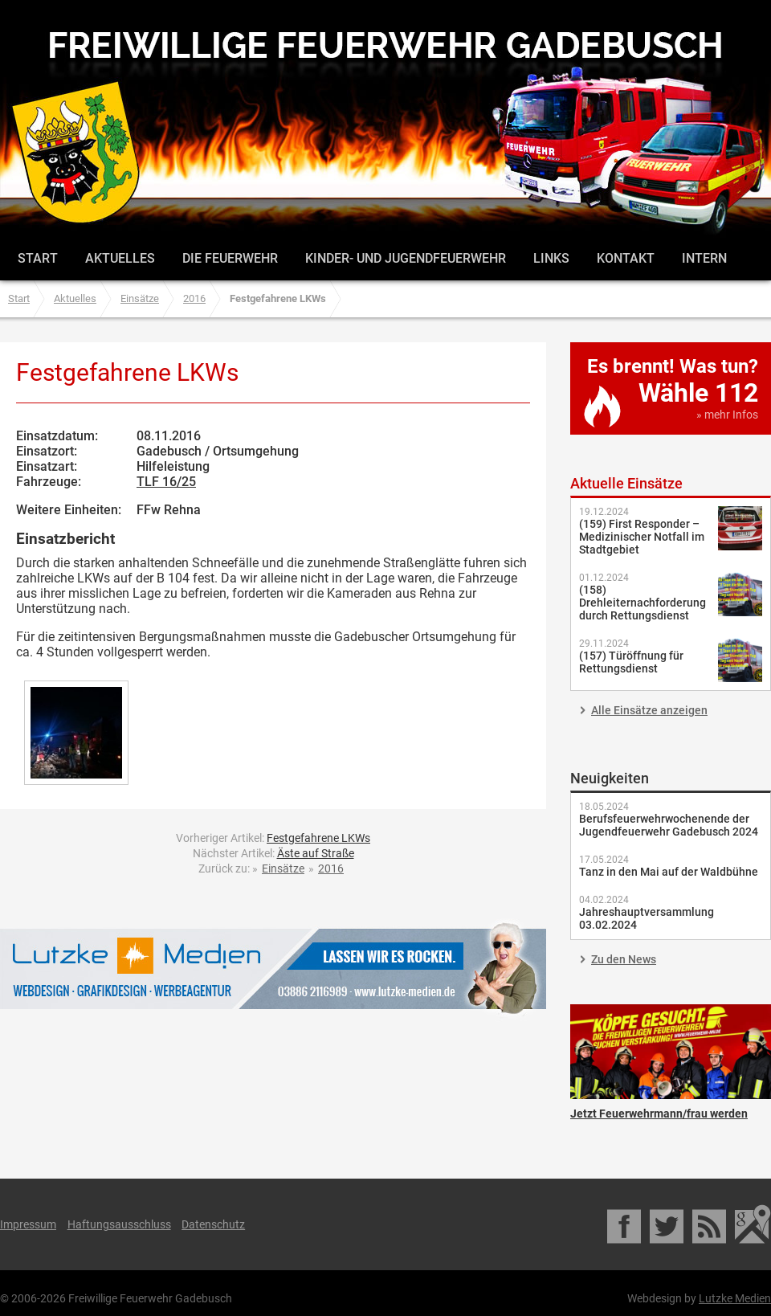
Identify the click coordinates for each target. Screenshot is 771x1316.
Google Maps (753, 1224)
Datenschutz (213, 1224)
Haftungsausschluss (119, 1224)
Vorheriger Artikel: (273, 838)
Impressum (28, 1224)
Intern (704, 258)
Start (38, 258)
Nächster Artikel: (273, 853)
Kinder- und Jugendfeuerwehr (405, 258)
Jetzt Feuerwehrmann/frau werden (670, 1051)
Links (551, 258)
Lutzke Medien (273, 968)
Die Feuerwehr (230, 258)
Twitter (668, 1224)
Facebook (625, 1224)
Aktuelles (120, 258)
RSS (710, 1224)
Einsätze (139, 298)
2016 (194, 298)
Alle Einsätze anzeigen (649, 710)
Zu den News (623, 959)
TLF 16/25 (166, 481)
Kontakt (626, 258)
